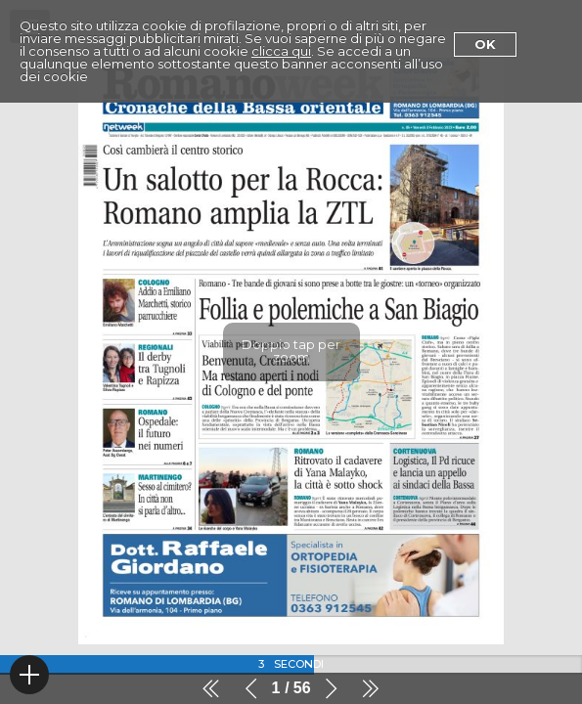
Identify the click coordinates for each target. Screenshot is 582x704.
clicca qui (281, 51)
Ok (485, 44)
